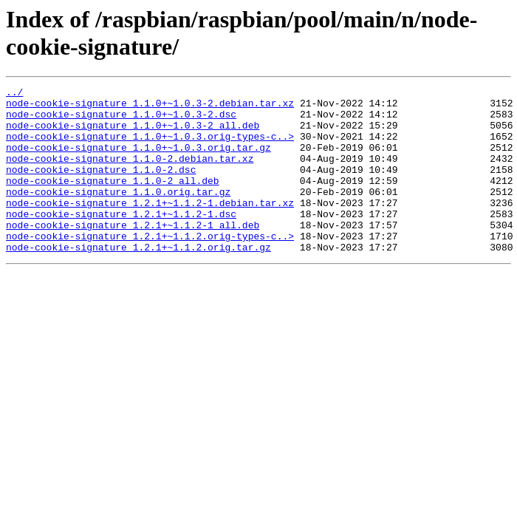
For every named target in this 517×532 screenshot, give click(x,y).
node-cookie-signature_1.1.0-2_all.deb (112, 200)
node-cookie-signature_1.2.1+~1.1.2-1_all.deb (132, 253)
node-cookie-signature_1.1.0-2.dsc (101, 187)
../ (14, 93)
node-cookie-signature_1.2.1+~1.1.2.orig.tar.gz (138, 280)
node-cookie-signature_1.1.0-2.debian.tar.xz (129, 173)
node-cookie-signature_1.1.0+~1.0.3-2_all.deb (132, 133)
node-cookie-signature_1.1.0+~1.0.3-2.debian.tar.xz (150, 107)
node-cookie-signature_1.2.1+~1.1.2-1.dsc (121, 240)
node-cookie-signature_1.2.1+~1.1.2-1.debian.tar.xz (150, 226)
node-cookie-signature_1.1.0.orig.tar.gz (118, 213)
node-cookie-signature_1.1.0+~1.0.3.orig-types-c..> (150, 147)
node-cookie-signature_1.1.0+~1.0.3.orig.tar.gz (138, 160)
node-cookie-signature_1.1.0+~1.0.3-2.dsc (121, 120)
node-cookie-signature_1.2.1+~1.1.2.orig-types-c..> (150, 266)
